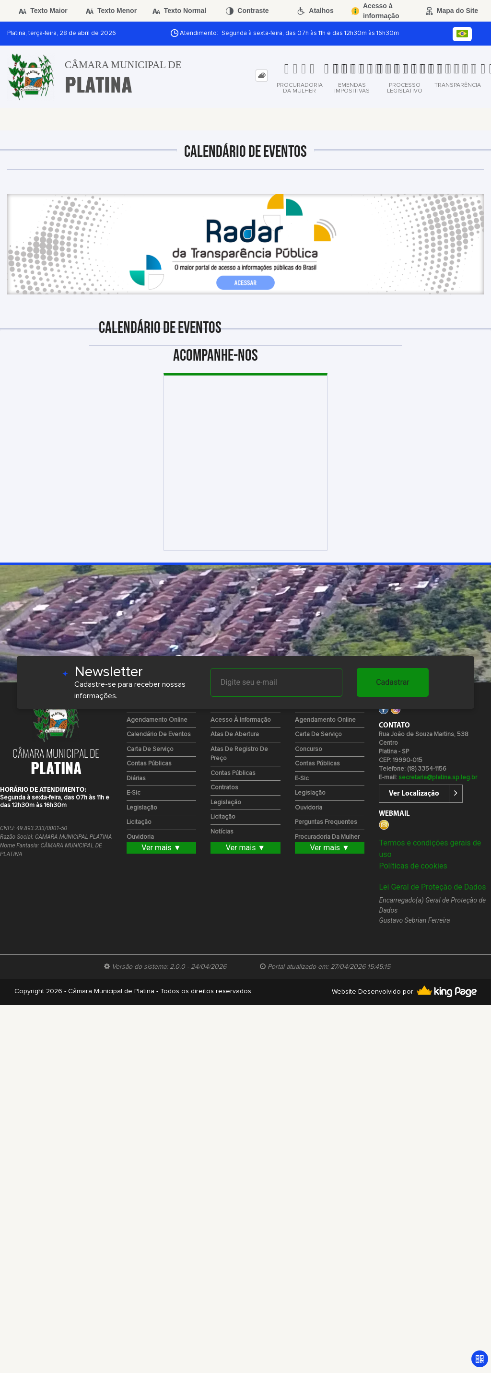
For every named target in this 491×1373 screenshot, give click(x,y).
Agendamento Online (157, 720)
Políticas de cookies (413, 865)
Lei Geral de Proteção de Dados (432, 887)
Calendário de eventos (159, 734)
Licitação (139, 822)
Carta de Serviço (150, 749)
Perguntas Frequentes (326, 822)
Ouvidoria (140, 837)
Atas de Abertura (234, 734)
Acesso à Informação (240, 720)
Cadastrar (392, 682)
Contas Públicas (149, 764)
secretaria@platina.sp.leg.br (437, 778)
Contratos (224, 788)
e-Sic (133, 793)
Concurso (308, 749)
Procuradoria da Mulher (327, 837)
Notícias (222, 832)
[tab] (262, 76)
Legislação (142, 808)
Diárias (136, 778)
